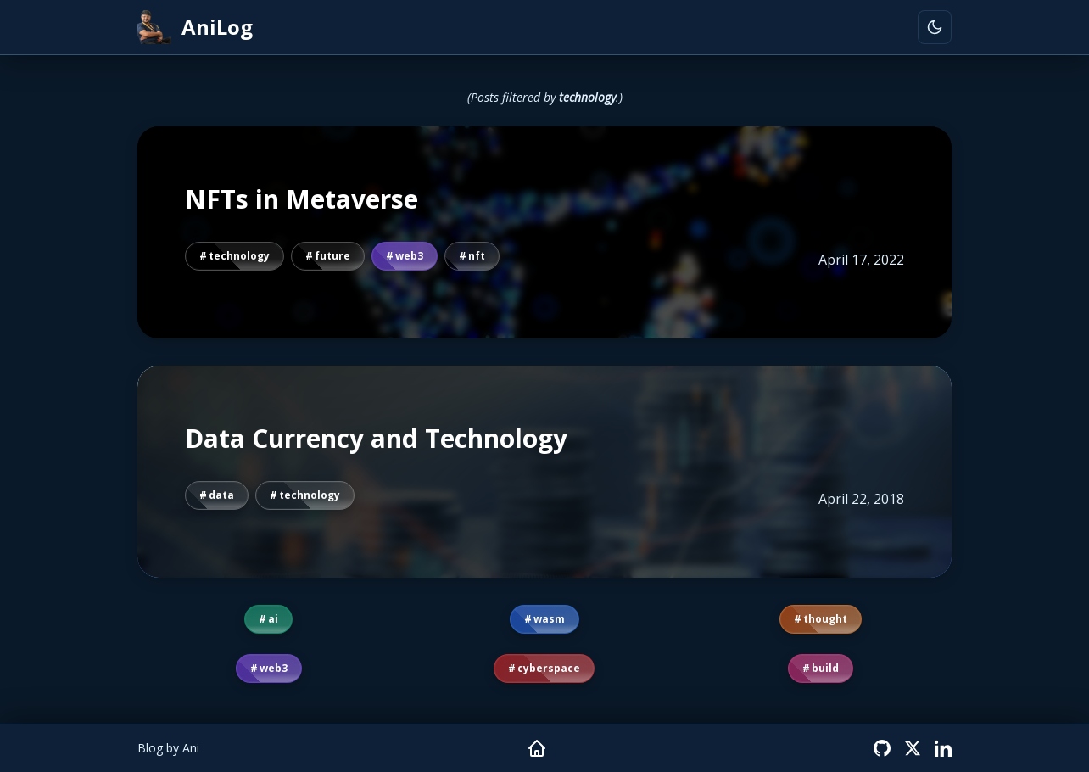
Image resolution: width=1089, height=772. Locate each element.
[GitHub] (882, 748)
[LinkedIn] (943, 748)
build (825, 668)
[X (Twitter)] (912, 748)
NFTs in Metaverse (301, 199)
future (332, 256)
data (221, 495)
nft (476, 256)
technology (239, 256)
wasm (549, 619)
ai (273, 619)
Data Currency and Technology (376, 438)
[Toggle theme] (935, 27)
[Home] (537, 748)
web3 (409, 256)
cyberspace (548, 668)
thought (825, 619)
